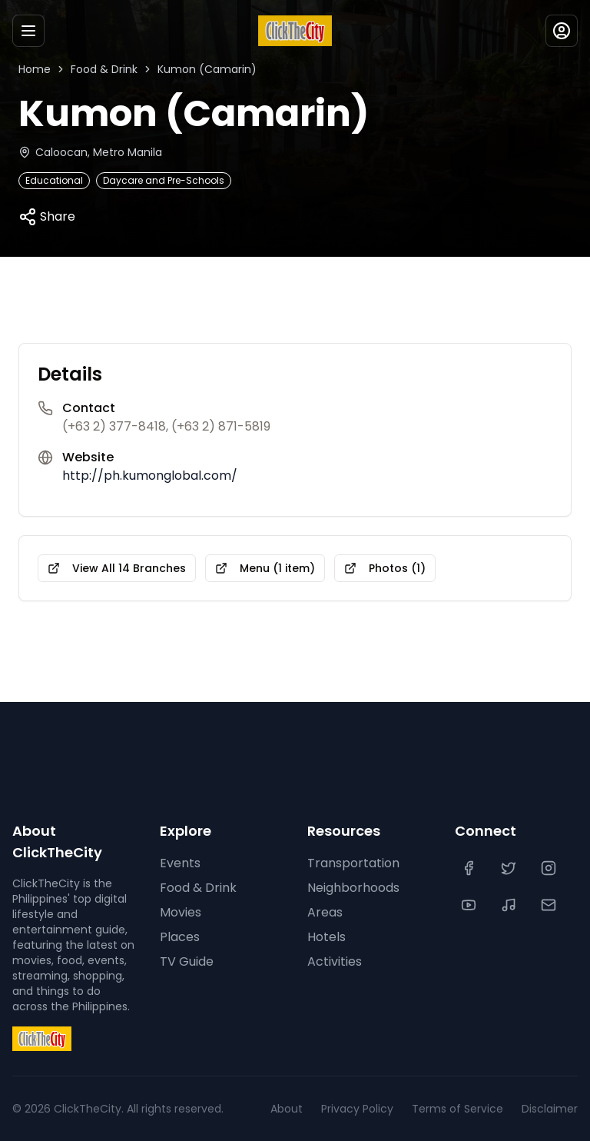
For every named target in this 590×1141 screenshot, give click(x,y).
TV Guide (185, 961)
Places (178, 937)
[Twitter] (510, 868)
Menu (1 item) (255, 568)
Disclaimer (551, 1108)
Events (178, 863)
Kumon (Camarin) (199, 69)
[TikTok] (510, 905)
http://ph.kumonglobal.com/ (144, 475)
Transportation (350, 863)
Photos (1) (370, 568)
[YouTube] (470, 905)
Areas (323, 912)
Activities (333, 961)
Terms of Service (464, 1108)
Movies (180, 912)
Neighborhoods (352, 888)
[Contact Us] (550, 905)
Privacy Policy (371, 1108)
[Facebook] (470, 868)
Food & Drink (102, 69)
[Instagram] (550, 868)
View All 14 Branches (112, 568)
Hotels (325, 937)
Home (33, 69)
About (303, 1108)
